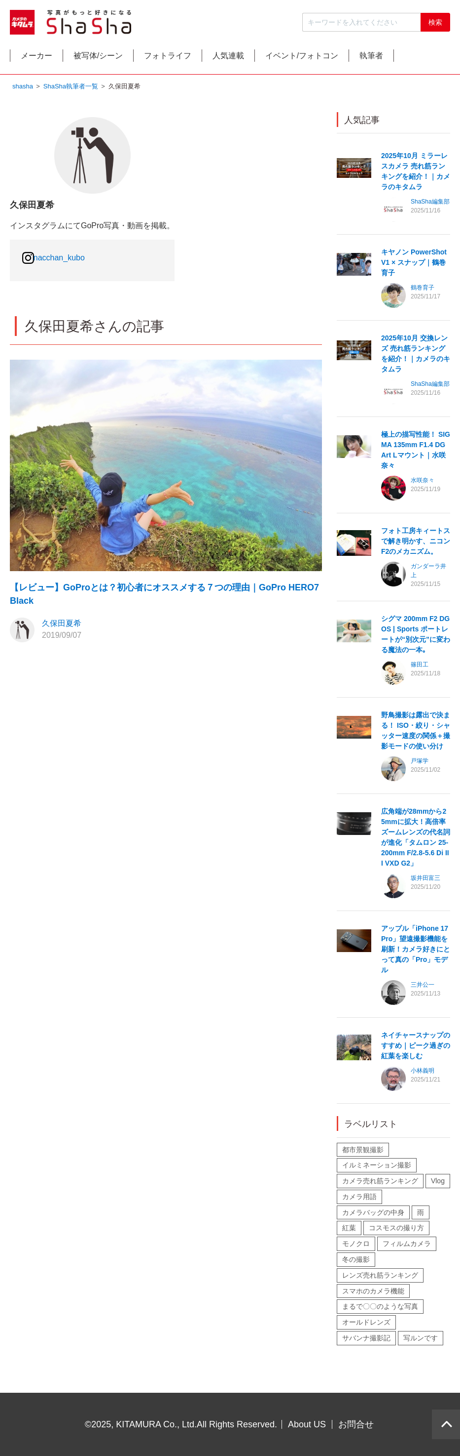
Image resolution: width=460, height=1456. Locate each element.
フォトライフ (191, 57)
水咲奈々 (422, 482)
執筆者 (423, 57)
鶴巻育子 (422, 290)
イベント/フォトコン (343, 57)
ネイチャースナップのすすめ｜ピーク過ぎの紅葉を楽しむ (415, 1048)
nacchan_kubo (59, 259)
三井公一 (422, 987)
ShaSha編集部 (430, 204)
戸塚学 (419, 763)
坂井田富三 (425, 880)
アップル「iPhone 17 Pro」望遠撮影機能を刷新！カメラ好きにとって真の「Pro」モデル (415, 951)
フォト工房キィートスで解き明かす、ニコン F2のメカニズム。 (415, 543)
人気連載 (261, 57)
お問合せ (356, 1424)
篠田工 (419, 667)
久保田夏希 (61, 626)
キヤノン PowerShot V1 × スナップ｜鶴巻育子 (414, 264)
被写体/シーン (112, 57)
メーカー (41, 57)
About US (307, 1424)
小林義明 (422, 1073)
